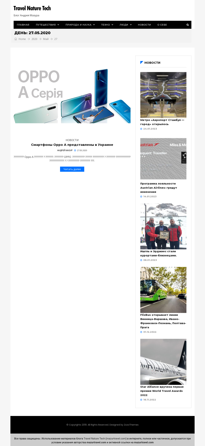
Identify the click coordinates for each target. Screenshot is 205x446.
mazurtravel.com (116, 438)
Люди (124, 24)
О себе (162, 24)
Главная (23, 24)
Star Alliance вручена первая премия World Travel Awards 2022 (162, 391)
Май (46, 39)
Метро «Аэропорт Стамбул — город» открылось (162, 122)
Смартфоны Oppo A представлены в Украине (72, 145)
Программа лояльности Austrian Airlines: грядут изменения (158, 187)
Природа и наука (79, 24)
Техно (105, 24)
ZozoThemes (131, 424)
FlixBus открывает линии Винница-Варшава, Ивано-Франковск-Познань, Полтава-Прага (163, 321)
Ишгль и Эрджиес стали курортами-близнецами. (158, 253)
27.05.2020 (80, 150)
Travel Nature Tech (94, 438)
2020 (34, 39)
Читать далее (72, 169)
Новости (144, 24)
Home (20, 39)
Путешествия (46, 24)
